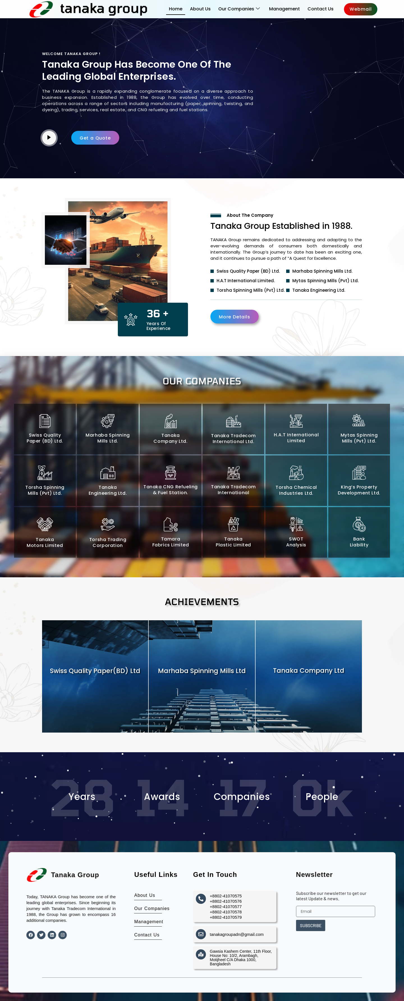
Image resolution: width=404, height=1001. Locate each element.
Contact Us (320, 9)
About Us (200, 9)
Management (284, 9)
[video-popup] (49, 138)
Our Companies (239, 9)
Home (175, 9)
